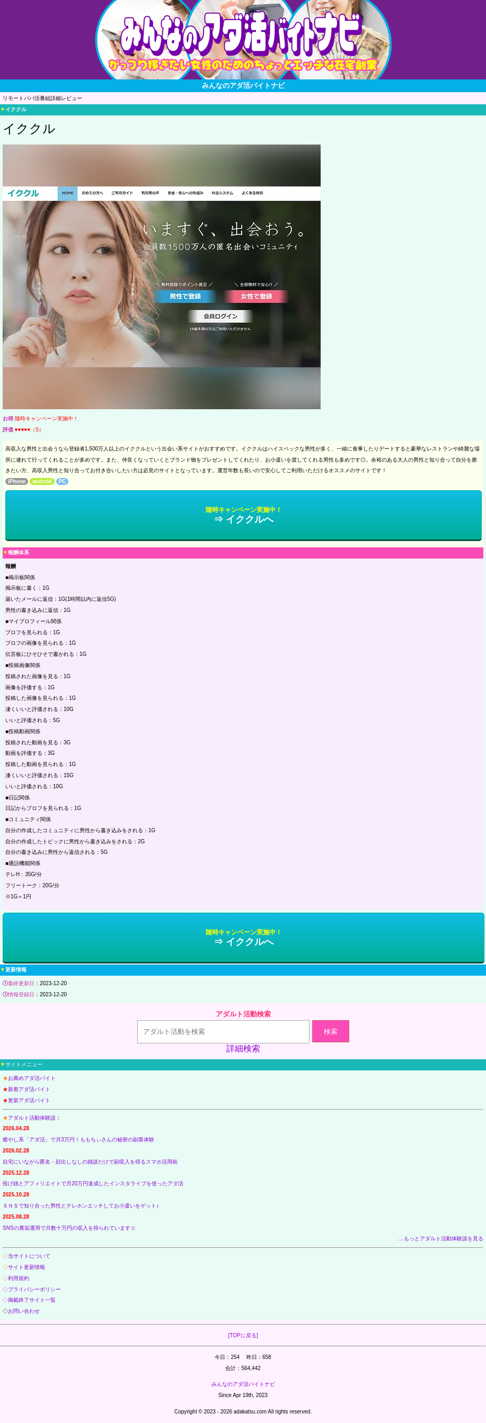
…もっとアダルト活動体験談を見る (441, 1238)
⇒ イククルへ (244, 515)
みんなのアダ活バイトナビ (243, 1384)
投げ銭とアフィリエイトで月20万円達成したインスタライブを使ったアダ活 (93, 1183)
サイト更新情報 (26, 1267)
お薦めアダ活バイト (32, 1078)
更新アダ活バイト (29, 1100)
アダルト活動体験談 (32, 1118)
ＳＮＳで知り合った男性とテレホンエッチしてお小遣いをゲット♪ (81, 1206)
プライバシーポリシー (34, 1289)
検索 (331, 1031)
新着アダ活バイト (29, 1089)
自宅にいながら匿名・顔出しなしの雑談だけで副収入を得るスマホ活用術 (90, 1162)
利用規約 (18, 1278)
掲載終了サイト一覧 (32, 1300)
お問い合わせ (24, 1311)
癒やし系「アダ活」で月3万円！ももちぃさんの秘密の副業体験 (78, 1139)
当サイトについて (29, 1256)
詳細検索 (243, 1048)
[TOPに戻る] (243, 1335)
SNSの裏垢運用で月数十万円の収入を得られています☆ (69, 1228)
